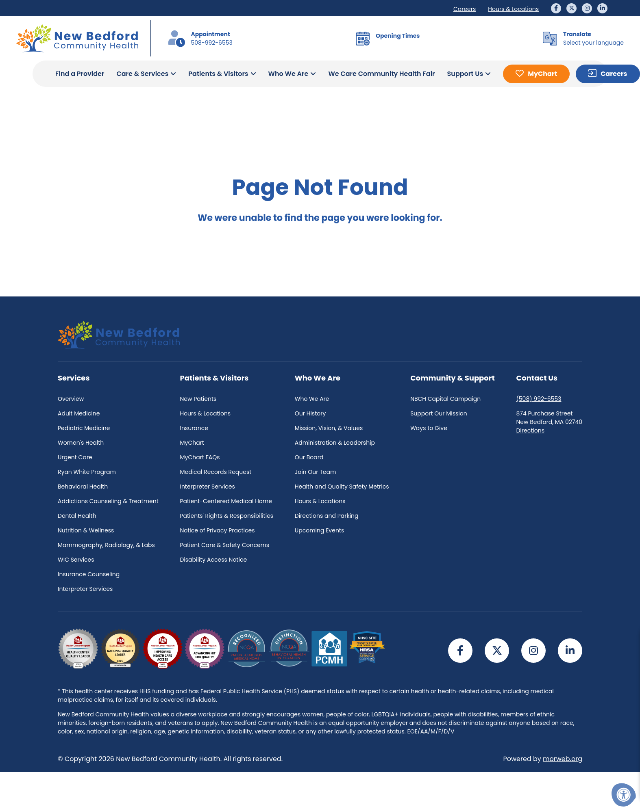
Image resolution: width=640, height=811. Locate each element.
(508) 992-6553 (538, 399)
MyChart (542, 73)
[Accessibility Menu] (624, 795)
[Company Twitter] (571, 8)
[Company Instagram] (587, 8)
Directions (530, 430)
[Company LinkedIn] (602, 8)
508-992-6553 (212, 43)
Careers (614, 73)
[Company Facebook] (556, 8)
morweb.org (562, 758)
